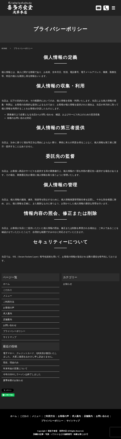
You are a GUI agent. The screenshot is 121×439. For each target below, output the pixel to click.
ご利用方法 (8, 302)
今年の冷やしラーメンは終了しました (22, 374)
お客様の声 (8, 307)
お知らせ (67, 284)
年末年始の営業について (15, 368)
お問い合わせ (9, 325)
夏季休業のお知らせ (13, 380)
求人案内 (7, 313)
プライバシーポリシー (14, 331)
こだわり (7, 290)
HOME (4, 48)
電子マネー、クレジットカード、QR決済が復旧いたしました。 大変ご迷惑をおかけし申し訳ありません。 (30, 355)
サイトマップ (9, 337)
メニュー (7, 296)
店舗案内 (7, 319)
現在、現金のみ (11, 362)
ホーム (6, 284)
